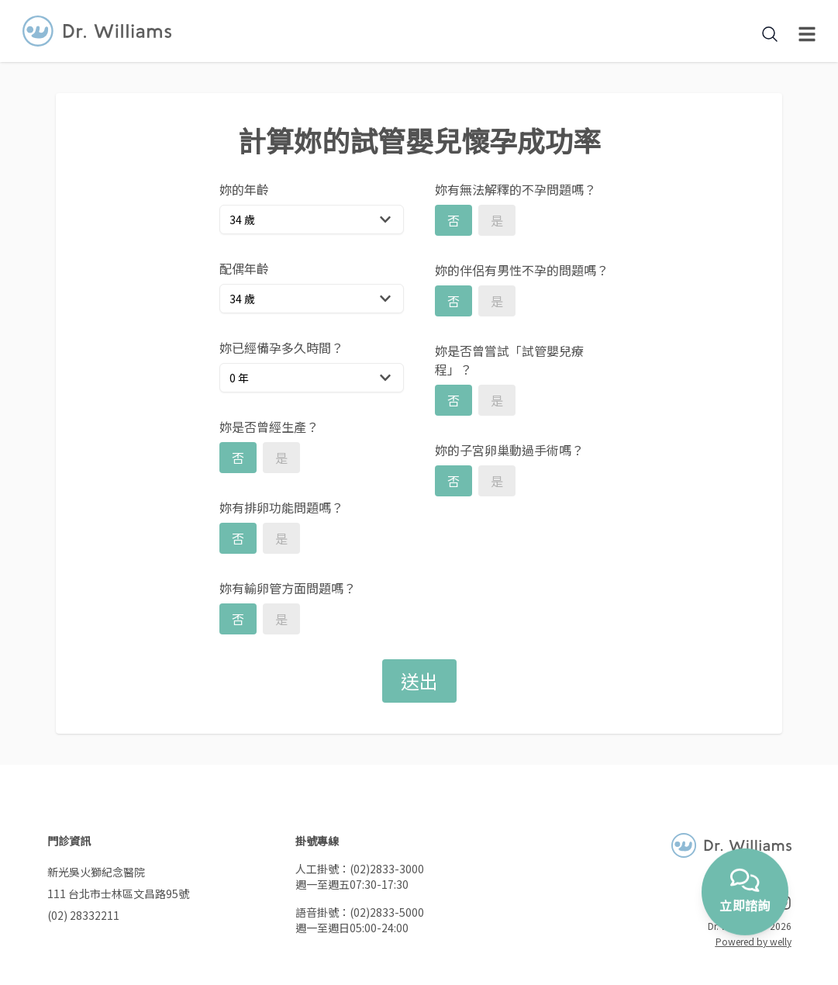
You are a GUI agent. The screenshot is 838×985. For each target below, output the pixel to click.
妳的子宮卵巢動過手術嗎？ (509, 450)
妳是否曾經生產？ (269, 426)
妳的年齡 (244, 189)
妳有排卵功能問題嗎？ (281, 507)
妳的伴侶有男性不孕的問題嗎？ (522, 270)
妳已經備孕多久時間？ (281, 347)
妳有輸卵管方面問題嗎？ (287, 588)
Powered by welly (753, 941)
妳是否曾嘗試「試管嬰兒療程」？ (509, 359)
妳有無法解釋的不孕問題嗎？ (515, 189)
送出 (419, 680)
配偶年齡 (244, 268)
